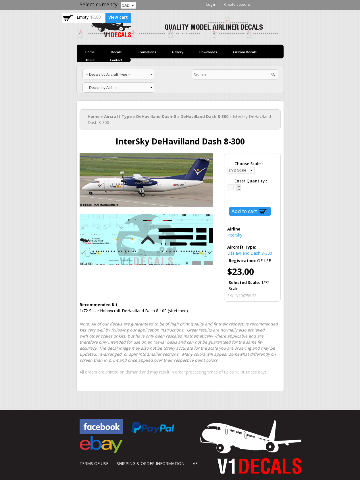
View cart (118, 17)
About (90, 60)
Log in (211, 4)
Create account (237, 4)
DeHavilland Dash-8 (156, 116)
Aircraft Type (118, 116)
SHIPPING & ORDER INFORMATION (150, 463)
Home (90, 52)
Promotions (147, 52)
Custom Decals (245, 52)
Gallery (177, 52)
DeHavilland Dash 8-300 (204, 116)
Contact (116, 60)
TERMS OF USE (94, 463)
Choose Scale (248, 163)
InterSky (234, 235)
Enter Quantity (250, 181)
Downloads (208, 52)
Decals (116, 52)
